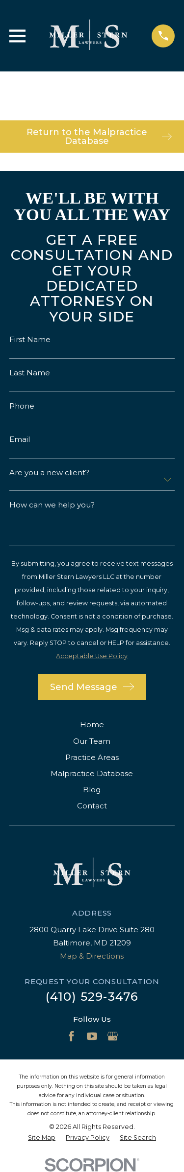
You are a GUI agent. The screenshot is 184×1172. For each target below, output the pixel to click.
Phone (21, 406)
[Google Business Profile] (112, 1036)
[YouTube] (92, 1036)
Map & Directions (92, 956)
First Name (30, 339)
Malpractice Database (92, 773)
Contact (92, 805)
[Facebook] (71, 1036)
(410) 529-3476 (92, 996)
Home (92, 724)
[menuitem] (41, 1138)
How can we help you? (52, 504)
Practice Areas (92, 757)
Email (19, 439)
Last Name (29, 372)
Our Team (91, 741)
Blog (92, 789)
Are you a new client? (49, 472)
